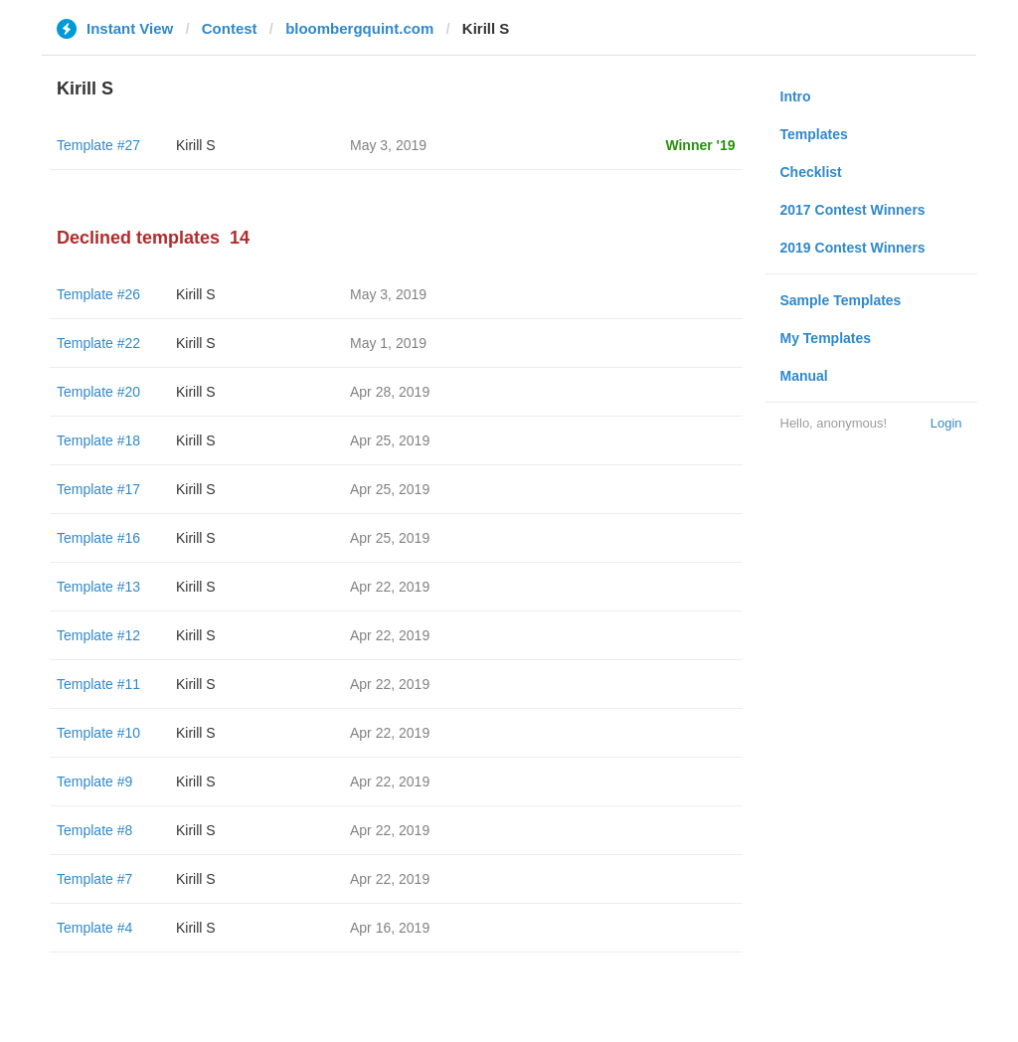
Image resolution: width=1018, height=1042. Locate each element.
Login (946, 423)
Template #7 (94, 879)
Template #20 (98, 392)
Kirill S (196, 145)
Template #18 (98, 440)
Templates (814, 134)
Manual (804, 376)
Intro (795, 96)
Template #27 (98, 145)
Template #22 (98, 343)
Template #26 (98, 294)
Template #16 (98, 538)
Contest (229, 28)
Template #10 (98, 733)
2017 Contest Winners (853, 210)
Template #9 (94, 781)
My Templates (826, 338)
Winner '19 (700, 145)
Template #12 (98, 635)
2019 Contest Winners (853, 248)
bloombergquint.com (359, 28)
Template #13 (98, 587)
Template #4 (94, 928)
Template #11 (98, 684)
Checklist (811, 172)
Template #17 (98, 489)
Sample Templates (841, 300)
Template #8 (94, 830)
